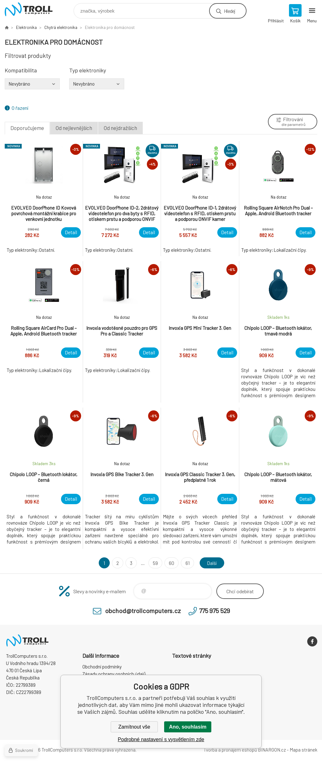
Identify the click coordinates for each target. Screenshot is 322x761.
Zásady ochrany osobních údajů (114, 674)
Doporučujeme (27, 128)
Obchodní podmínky (102, 666)
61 (186, 563)
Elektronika (26, 27)
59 (154, 563)
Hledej (229, 11)
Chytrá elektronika (60, 27)
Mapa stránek (303, 750)
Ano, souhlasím (187, 727)
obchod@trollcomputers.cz (143, 610)
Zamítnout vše (134, 727)
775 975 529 (214, 610)
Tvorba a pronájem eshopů (230, 750)
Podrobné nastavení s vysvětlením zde (161, 739)
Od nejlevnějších (74, 128)
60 (170, 563)
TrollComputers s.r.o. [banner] (32, 9)
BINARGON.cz (272, 750)
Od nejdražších (120, 128)
